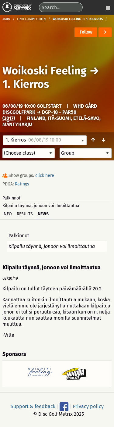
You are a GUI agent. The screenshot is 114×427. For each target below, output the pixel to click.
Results (25, 214)
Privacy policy (88, 406)
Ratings (22, 184)
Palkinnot (11, 198)
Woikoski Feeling (44, 70)
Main (6, 19)
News (43, 214)
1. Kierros (25, 84)
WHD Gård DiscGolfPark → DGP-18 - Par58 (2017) (49, 112)
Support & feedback (33, 406)
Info (7, 214)
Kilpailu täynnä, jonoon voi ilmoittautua (40, 205)
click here (44, 175)
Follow (86, 32)
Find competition (31, 19)
